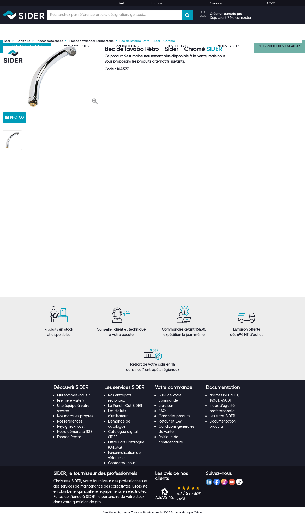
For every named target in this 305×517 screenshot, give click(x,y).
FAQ (162, 410)
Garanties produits (174, 416)
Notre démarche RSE (74, 431)
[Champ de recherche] (114, 15)
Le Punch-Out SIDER (125, 405)
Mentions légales (115, 512)
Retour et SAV (170, 421)
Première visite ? (71, 400)
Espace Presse (69, 437)
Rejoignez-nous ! (71, 426)
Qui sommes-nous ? (73, 395)
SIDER (214, 48)
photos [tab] (14, 117)
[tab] (76, 387)
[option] (52, 76)
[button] (95, 101)
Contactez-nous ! (122, 463)
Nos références (69, 421)
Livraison (166, 405)
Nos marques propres (75, 416)
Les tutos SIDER (222, 416)
